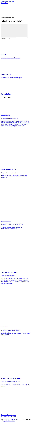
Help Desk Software (13, 419)
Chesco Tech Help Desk (7, 1)
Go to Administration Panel (8, 416)
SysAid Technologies (9, 421)
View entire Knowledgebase (8, 415)
